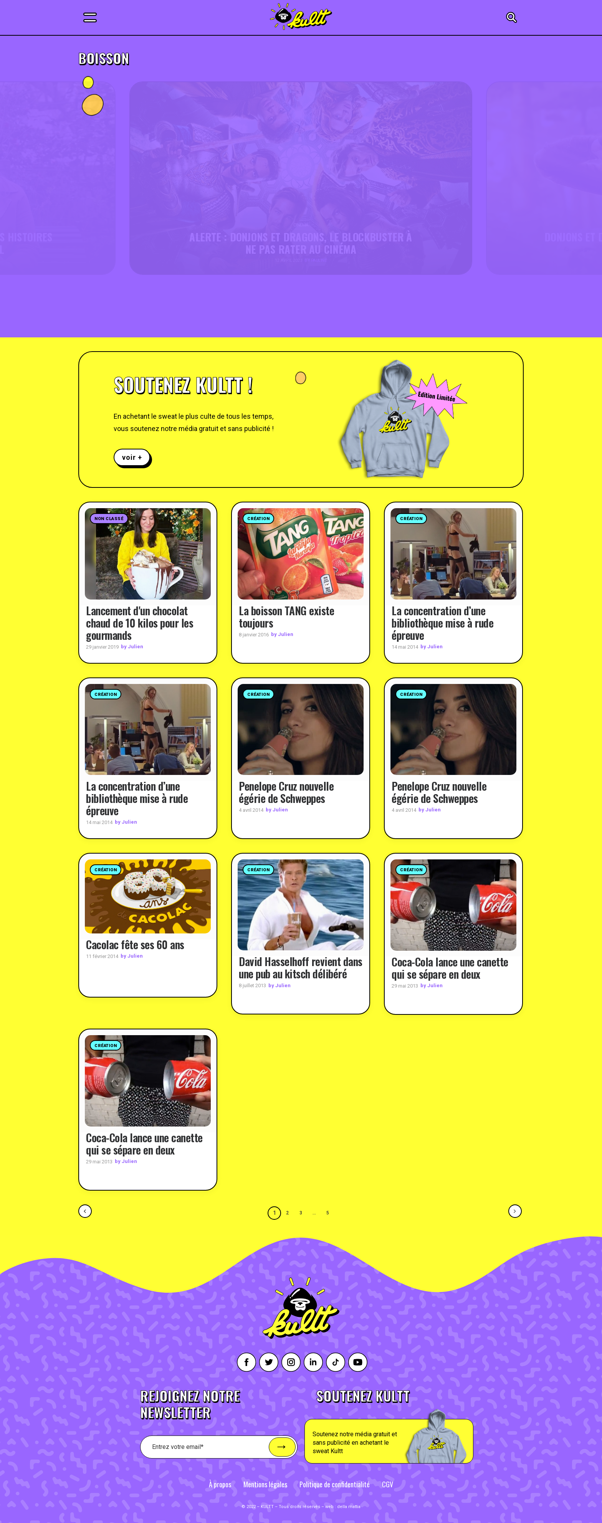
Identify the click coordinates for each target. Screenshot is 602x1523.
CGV (387, 1484)
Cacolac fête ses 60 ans (135, 944)
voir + (132, 457)
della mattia (349, 1506)
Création (258, 518)
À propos (220, 1484)
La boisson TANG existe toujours (286, 616)
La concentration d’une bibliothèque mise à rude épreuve (442, 622)
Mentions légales (265, 1484)
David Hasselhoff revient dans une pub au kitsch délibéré (300, 967)
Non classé (109, 518)
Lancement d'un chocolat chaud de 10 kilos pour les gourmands (139, 622)
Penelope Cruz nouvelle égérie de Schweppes (286, 792)
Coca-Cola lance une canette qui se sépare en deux (450, 967)
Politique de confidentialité (334, 1484)
